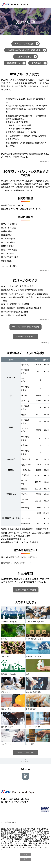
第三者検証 (36, 63)
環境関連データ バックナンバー (15, 563)
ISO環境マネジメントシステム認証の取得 (24, 50)
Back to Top (25, 762)
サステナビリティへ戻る (25, 752)
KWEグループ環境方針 (24, 43)
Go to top (43, 161)
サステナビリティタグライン (25, 336)
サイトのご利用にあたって (9, 823)
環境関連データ (13, 63)
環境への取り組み (24, 56)
